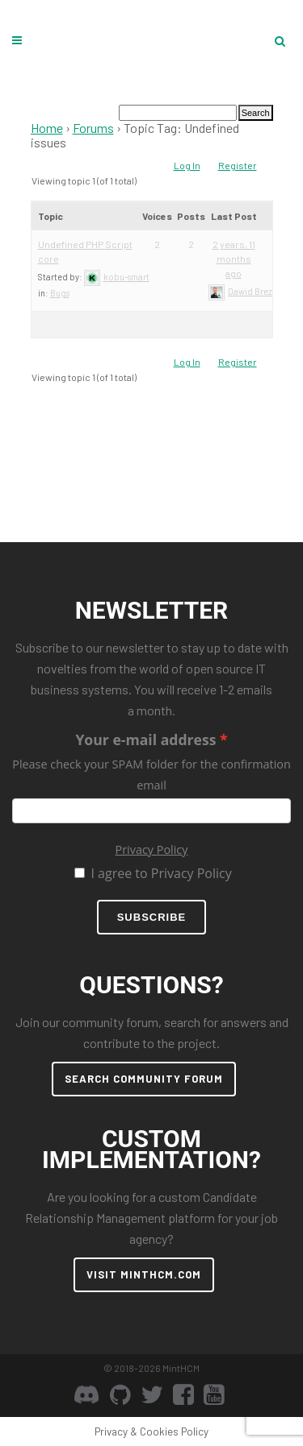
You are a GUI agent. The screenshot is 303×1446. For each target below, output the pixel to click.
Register (237, 165)
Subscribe (152, 917)
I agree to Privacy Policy (160, 873)
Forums (93, 127)
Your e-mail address (145, 739)
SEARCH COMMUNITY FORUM (144, 1078)
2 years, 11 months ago (234, 258)
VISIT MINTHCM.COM (143, 1274)
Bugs (59, 293)
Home (47, 127)
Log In (187, 165)
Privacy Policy (152, 849)
